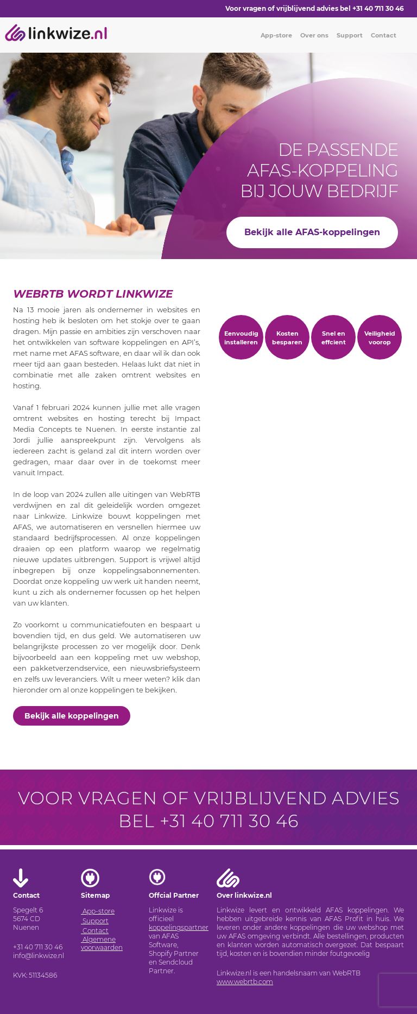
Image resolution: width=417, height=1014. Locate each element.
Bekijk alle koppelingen (71, 716)
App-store (275, 35)
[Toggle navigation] (108, 31)
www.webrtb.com (245, 982)
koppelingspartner (178, 927)
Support (349, 35)
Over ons (313, 35)
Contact (382, 35)
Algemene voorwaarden (102, 943)
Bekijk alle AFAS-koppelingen (312, 232)
